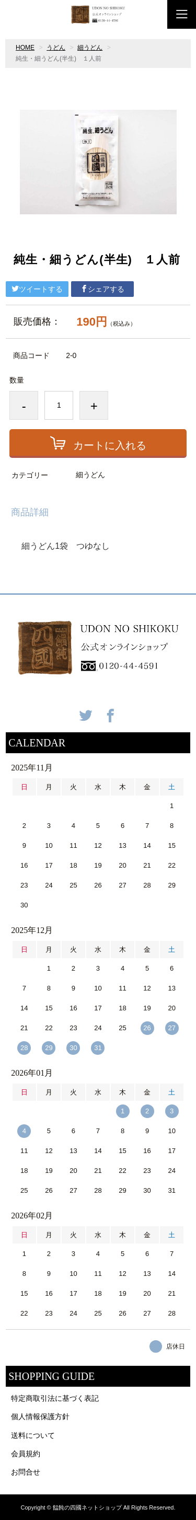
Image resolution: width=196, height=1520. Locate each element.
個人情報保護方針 (40, 1416)
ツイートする (37, 289)
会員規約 (25, 1453)
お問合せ (25, 1472)
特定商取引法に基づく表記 (55, 1398)
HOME (25, 47)
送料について (33, 1435)
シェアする (102, 289)
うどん (56, 47)
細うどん (89, 47)
